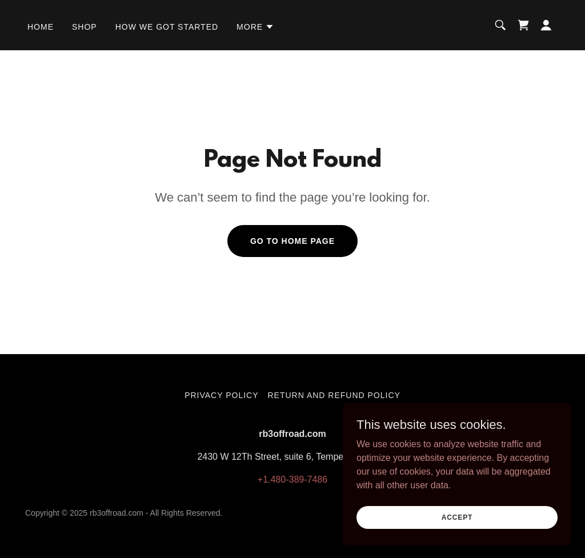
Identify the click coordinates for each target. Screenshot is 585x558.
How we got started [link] (166, 26)
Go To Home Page (292, 241)
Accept (457, 533)
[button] (255, 27)
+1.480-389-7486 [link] (292, 479)
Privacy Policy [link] (221, 395)
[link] (523, 25)
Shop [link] (84, 26)
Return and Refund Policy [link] (334, 395)
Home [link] (40, 26)
